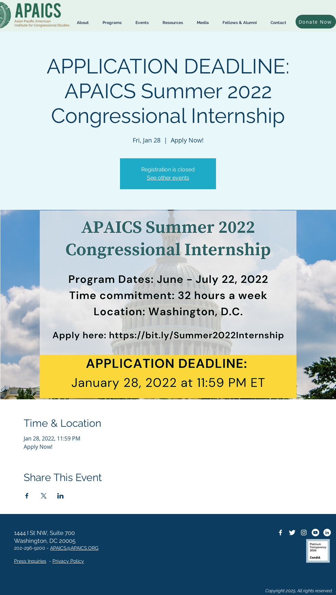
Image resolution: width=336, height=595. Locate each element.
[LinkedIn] (327, 532)
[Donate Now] (316, 21)
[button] (83, 22)
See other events (168, 177)
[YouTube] (315, 532)
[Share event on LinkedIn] (60, 496)
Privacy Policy (68, 561)
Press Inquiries (30, 561)
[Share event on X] (43, 496)
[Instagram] (304, 532)
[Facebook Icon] (280, 532)
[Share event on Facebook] (27, 496)
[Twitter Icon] (292, 532)
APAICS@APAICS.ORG (74, 548)
